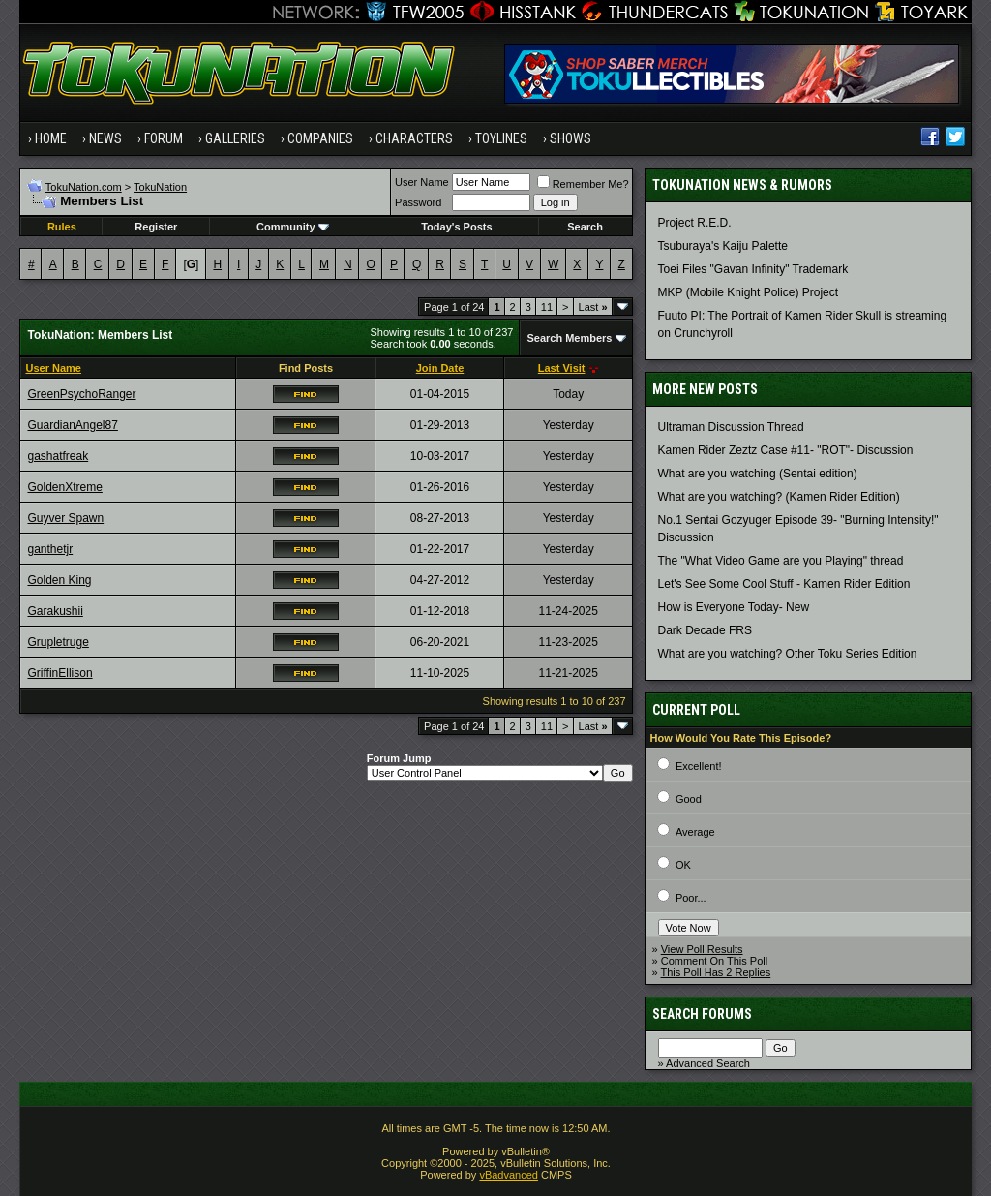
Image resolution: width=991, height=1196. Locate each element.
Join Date (440, 368)
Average (695, 832)
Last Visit (562, 368)
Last (593, 307)
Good (689, 799)
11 (547, 307)
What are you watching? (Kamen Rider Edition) (779, 497)
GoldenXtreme (64, 487)
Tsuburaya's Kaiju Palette (723, 246)
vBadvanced (508, 1175)
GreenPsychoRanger (81, 394)
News (105, 138)
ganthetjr (50, 549)
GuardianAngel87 (72, 425)
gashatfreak (57, 456)
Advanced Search (708, 1063)
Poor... (691, 898)
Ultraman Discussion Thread (731, 427)
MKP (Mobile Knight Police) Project (748, 292)
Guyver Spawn (65, 518)
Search (585, 226)
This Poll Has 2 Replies (716, 972)
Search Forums (702, 1014)
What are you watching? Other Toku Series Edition (787, 653)
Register (156, 226)
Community (292, 226)
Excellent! (699, 766)
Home (51, 138)
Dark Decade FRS (705, 630)
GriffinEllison (59, 673)
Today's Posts (456, 226)
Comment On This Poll (714, 960)
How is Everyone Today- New (734, 607)
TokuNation (160, 187)
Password (418, 202)
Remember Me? (583, 184)
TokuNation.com (83, 187)
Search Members (569, 338)
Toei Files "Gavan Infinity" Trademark (753, 269)
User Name (422, 182)
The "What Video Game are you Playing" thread (781, 560)
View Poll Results (702, 949)
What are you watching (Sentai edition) (757, 473)
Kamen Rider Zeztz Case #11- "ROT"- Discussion (786, 450)
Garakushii (54, 611)
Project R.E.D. (695, 223)
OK (683, 865)
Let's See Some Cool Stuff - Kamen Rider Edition (784, 584)
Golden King (59, 580)
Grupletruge (57, 642)
